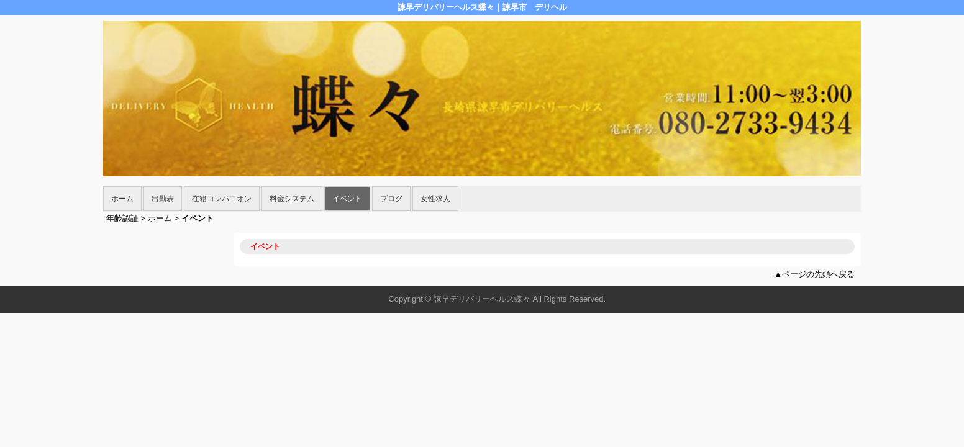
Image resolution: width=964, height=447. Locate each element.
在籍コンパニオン (222, 198)
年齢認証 (122, 218)
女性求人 (435, 198)
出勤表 (163, 198)
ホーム (122, 198)
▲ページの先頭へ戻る (814, 274)
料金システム (292, 198)
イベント (347, 198)
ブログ (391, 198)
